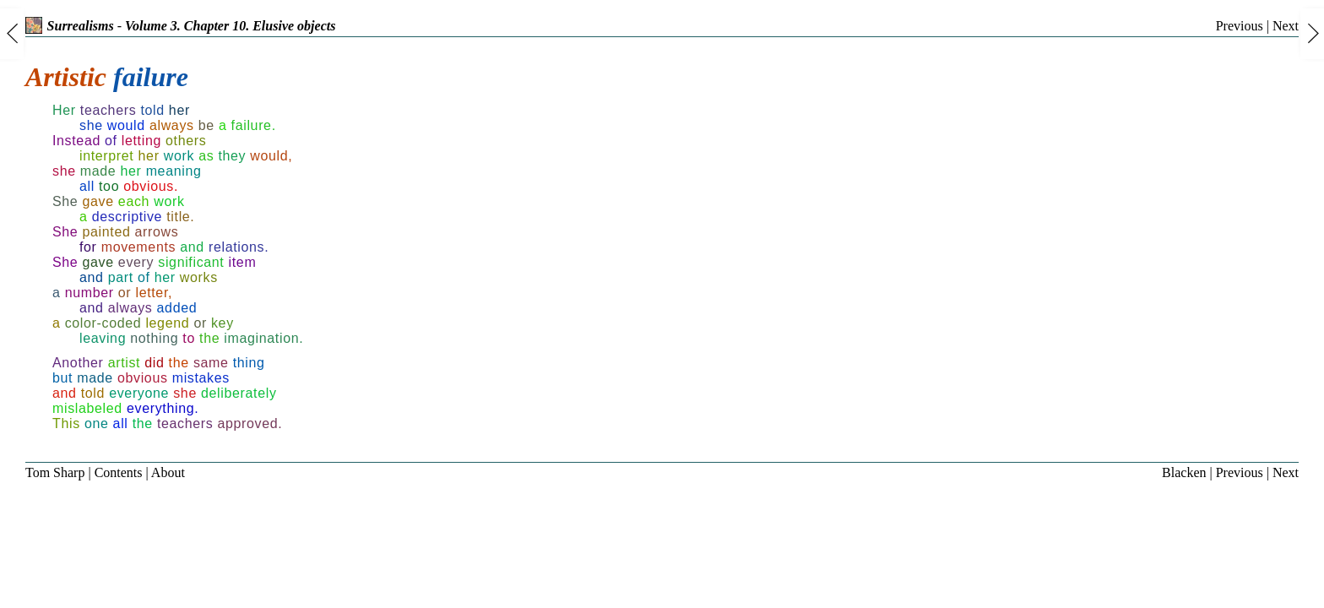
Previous (1239, 26)
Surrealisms (69, 26)
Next (1285, 26)
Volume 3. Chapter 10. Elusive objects (230, 26)
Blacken (1184, 472)
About (168, 472)
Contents (119, 472)
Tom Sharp (54, 472)
